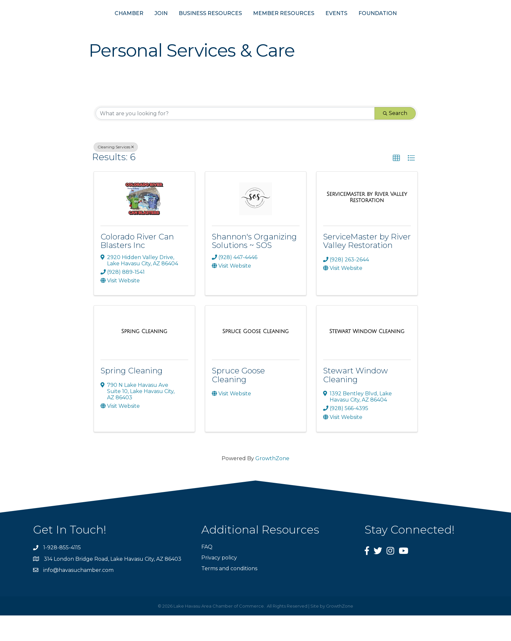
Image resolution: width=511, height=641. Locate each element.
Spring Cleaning (131, 396)
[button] (396, 183)
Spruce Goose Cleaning (238, 400)
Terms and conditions (229, 594)
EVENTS (368, 26)
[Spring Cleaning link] (144, 357)
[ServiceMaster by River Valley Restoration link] (367, 222)
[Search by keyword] (235, 139)
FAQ (206, 572)
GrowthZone (272, 484)
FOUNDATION (410, 26)
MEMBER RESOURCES (315, 26)
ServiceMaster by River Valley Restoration (367, 266)
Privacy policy (219, 583)
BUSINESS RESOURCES (178, 26)
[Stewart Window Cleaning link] (367, 357)
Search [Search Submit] (395, 139)
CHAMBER (96, 26)
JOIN (129, 26)
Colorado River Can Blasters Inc (137, 266)
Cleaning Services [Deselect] (116, 172)
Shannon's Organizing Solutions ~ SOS (254, 266)
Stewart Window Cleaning (355, 400)
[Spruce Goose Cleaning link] (255, 357)
